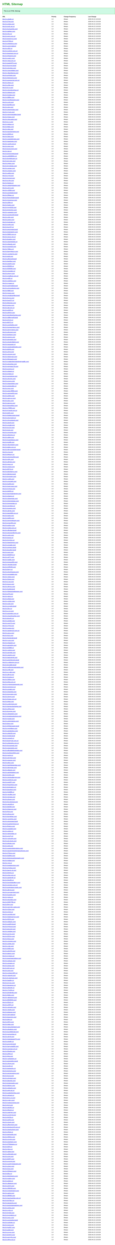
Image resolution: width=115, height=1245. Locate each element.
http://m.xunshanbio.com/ (9, 325)
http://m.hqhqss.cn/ (8, 872)
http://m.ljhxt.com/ (7, 811)
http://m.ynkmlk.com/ (8, 1009)
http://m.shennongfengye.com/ (11, 532)
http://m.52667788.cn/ (8, 902)
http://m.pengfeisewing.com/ (10, 100)
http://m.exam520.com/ (9, 246)
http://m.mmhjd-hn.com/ (9, 780)
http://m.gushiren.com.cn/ (10, 51)
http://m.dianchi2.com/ (9, 1080)
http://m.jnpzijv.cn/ (7, 755)
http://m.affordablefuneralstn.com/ (12, 750)
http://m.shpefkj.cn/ (8, 1041)
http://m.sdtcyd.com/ (8, 890)
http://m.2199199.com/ (9, 567)
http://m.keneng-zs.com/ (9, 38)
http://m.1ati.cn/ (7, 151)
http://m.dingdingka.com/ (9, 992)
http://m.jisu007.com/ (8, 1227)
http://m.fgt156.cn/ (7, 1117)
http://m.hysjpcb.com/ (8, 488)
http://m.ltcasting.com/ (9, 239)
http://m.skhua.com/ (8, 814)
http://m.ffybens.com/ (8, 826)
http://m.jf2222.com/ (8, 919)
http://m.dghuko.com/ (8, 843)
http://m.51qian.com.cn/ (9, 699)
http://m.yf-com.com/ (8, 112)
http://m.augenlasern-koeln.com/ (12, 887)
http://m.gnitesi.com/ (8, 24)
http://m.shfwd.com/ (8, 599)
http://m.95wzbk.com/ (8, 1051)
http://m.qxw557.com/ (8, 782)
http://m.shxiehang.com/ (9, 1142)
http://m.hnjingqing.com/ (9, 210)
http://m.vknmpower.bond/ (10, 821)
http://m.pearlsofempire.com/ (10, 139)
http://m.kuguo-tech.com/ (9, 148)
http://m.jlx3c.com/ (7, 635)
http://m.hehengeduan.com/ (10, 501)
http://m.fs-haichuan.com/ (10, 978)
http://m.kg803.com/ (8, 518)
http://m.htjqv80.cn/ (8, 880)
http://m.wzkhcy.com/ (8, 525)
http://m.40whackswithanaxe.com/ (12, 591)
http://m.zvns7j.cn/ (7, 836)
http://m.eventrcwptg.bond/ (10, 214)
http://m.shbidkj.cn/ (8, 19)
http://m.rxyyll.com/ (8, 175)
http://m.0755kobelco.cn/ (9, 1144)
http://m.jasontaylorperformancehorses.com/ (15, 850)
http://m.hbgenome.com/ (9, 78)
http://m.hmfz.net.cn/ (8, 26)
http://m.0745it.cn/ (7, 41)
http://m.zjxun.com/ (8, 388)
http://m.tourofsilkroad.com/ (10, 1031)
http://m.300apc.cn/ (8, 195)
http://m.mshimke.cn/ (8, 1222)
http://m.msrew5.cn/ (8, 738)
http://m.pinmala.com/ (8, 797)
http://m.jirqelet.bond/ (8, 735)
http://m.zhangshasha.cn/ (9, 241)
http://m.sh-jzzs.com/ (8, 983)
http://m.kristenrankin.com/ (10, 1083)
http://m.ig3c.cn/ (7, 33)
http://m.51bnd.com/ (8, 579)
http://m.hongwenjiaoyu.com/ (11, 327)
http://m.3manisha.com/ (9, 691)
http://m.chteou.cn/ (8, 82)
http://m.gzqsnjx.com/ (8, 337)
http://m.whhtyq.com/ (8, 312)
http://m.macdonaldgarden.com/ (11, 347)
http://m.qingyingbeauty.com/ (11, 520)
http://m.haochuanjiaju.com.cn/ (11, 1198)
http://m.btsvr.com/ (7, 723)
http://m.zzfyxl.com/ (8, 351)
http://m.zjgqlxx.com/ (8, 163)
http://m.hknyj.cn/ (7, 569)
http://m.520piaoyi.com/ (9, 1171)
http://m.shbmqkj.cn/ (8, 987)
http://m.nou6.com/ (8, 603)
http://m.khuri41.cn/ (8, 618)
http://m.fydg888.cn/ (8, 792)
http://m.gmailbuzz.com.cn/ (10, 276)
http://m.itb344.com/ (8, 349)
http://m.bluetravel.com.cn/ (10, 53)
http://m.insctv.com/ (8, 1225)
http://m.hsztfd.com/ (8, 484)
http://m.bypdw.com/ (8, 1212)
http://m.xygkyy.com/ (8, 1100)
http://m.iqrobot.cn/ (8, 373)
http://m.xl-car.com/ (8, 581)
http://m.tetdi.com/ (7, 256)
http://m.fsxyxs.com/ (8, 298)
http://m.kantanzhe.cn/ (9, 1068)
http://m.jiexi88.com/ (8, 442)
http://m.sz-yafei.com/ (8, 672)
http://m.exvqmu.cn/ (8, 369)
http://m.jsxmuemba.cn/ (9, 1034)
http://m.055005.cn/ (8, 266)
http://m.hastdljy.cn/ (8, 980)
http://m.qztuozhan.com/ (9, 364)
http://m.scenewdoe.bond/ (10, 1220)
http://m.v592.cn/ (7, 48)
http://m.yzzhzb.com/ (8, 601)
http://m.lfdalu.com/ (8, 126)
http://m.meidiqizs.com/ (9, 281)
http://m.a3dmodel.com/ (9, 1154)
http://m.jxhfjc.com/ (8, 459)
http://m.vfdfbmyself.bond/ (10, 317)
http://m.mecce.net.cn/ (9, 237)
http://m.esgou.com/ (8, 305)
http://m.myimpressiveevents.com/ (12, 684)
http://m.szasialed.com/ (9, 828)
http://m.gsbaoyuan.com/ (9, 356)
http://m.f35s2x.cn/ (7, 1002)
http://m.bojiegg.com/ (8, 1234)
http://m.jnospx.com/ (8, 293)
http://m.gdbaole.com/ (8, 770)
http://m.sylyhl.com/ (8, 625)
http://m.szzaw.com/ (8, 628)
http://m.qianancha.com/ (9, 1203)
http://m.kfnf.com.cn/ (8, 968)
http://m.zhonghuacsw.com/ (10, 572)
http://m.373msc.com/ (8, 853)
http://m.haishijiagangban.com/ (11, 765)
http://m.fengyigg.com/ (9, 711)
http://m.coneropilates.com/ (10, 70)
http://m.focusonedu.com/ (10, 745)
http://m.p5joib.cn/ (7, 1132)
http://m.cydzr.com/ (8, 946)
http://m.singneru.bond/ (9, 547)
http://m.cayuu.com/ (8, 633)
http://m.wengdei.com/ (9, 652)
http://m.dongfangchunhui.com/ (11, 315)
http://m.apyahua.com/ (9, 868)
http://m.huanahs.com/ (9, 894)
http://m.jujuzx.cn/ (7, 464)
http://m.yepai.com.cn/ (9, 60)
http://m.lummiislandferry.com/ (11, 882)
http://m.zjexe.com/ (8, 146)
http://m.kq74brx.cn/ (8, 1200)
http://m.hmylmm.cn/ (8, 540)
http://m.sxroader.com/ (9, 545)
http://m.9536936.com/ (9, 268)
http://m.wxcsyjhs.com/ (9, 1237)
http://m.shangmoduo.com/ (10, 109)
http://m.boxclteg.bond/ (9, 550)
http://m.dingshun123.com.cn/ (11, 1127)
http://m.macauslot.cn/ (9, 344)
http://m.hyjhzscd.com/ (9, 926)
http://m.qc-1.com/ (7, 122)
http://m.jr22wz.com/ (8, 909)
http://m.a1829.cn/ (7, 310)
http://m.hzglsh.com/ (8, 775)
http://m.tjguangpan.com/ (9, 784)
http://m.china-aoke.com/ (9, 119)
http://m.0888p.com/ (8, 97)
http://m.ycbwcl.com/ (8, 576)
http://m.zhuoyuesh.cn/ (9, 418)
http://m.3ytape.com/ (8, 117)
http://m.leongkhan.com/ (9, 816)
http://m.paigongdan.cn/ (9, 833)
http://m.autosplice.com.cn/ (10, 613)
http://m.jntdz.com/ (7, 129)
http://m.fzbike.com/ (8, 995)
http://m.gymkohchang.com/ (10, 1190)
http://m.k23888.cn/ (8, 647)
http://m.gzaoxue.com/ (9, 760)
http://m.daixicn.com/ (8, 953)
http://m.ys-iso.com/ (8, 640)
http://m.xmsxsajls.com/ (9, 481)
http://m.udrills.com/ (8, 173)
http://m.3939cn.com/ (8, 679)
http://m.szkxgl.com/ (8, 422)
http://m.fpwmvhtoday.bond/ (10, 197)
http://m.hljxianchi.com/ (9, 56)
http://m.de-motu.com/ (9, 161)
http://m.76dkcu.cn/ (8, 249)
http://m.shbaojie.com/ (9, 244)
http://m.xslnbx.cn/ (7, 831)
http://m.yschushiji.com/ (9, 838)
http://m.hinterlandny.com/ (10, 232)
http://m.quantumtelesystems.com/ (12, 848)
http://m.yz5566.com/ (8, 190)
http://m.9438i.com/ (8, 948)
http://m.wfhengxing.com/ (9, 1124)
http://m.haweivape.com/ (9, 141)
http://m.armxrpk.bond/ (9, 1044)
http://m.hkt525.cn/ (8, 491)
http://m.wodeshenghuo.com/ (11, 1093)
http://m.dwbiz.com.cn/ (9, 447)
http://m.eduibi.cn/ (7, 1181)
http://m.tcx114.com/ (8, 427)
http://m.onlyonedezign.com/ (10, 288)
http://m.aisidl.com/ (8, 1230)
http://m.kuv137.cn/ (8, 227)
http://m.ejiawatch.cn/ (8, 643)
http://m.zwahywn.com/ (9, 1112)
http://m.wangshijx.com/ (9, 645)
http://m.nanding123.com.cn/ (10, 630)
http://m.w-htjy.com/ (8, 180)
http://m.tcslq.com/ (7, 430)
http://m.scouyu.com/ (8, 381)
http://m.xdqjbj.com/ (8, 437)
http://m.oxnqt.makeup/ (9, 46)
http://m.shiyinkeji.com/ (9, 1078)
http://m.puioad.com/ (8, 718)
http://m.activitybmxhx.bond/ (10, 660)
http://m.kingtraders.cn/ (9, 787)
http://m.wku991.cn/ (8, 1107)
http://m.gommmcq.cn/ (9, 687)
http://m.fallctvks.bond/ (9, 474)
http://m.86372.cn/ (7, 322)
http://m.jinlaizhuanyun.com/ (10, 916)
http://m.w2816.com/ (8, 395)
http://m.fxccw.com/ (8, 1075)
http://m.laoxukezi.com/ (9, 789)
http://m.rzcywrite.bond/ (9, 606)
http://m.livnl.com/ (7, 1105)
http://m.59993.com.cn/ (9, 234)
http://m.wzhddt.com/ (8, 621)
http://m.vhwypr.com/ (8, 696)
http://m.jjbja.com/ (7, 1056)
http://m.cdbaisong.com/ (9, 1183)
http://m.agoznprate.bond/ (10, 229)
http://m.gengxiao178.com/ (10, 366)
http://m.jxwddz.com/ (8, 559)
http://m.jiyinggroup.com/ (9, 200)
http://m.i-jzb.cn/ (7, 863)
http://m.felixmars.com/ (9, 303)
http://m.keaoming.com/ (9, 1017)
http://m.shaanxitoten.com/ (10, 383)
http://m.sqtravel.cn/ (8, 1095)
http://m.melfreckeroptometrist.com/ (12, 667)
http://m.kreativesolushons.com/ (11, 716)
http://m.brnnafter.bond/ (9, 665)
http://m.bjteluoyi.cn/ (8, 454)
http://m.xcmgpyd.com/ (9, 1115)
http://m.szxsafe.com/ (8, 689)
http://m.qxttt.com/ (7, 846)
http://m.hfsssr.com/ (8, 938)
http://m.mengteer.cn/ (8, 506)
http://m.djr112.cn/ (7, 320)
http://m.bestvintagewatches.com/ (12, 1205)
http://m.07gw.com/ (8, 21)
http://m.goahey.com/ (8, 1178)
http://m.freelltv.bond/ (8, 589)
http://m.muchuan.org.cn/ (9, 1049)
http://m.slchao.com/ (8, 965)
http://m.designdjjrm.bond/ (10, 1061)
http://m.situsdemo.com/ (9, 1029)
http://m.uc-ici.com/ (8, 611)
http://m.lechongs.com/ (9, 1071)
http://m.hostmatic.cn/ (8, 222)
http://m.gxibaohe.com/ (9, 1088)
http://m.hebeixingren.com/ (10, 542)
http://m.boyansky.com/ (9, 476)
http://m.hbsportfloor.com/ (10, 405)
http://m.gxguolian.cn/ (8, 271)
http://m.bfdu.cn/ (7, 1173)
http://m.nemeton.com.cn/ (10, 885)
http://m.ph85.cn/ (7, 278)
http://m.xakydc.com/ (8, 510)
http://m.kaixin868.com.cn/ (10, 513)
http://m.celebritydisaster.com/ (11, 185)
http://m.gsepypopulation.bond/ (11, 114)
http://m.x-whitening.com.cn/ (10, 662)
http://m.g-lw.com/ (7, 452)
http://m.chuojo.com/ (8, 1122)
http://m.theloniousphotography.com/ (13, 858)
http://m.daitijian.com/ (8, 31)
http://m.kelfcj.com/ (8, 413)
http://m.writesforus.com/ (9, 43)
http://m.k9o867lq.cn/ (8, 554)
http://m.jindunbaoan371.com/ (11, 1039)
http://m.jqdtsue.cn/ (8, 124)
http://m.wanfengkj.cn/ (9, 877)
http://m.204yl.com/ (8, 1022)
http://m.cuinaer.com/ (8, 168)
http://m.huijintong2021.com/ (10, 753)
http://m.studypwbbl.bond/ (10, 285)
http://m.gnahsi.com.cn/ (9, 528)
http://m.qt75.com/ (7, 594)
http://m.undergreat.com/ (9, 704)
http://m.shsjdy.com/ (8, 1186)
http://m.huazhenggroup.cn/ (10, 824)
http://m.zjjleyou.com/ (8, 586)
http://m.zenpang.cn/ (8, 963)
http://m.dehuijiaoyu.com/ (9, 471)
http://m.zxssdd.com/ (8, 425)
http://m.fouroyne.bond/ (9, 65)
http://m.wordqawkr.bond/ (9, 192)
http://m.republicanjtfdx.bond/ (11, 295)
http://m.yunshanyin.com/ (9, 254)
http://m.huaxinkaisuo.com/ (10, 440)
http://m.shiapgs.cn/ (8, 496)
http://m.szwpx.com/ (8, 219)
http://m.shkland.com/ (8, 92)
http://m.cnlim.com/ (8, 217)
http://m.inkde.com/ (8, 1024)
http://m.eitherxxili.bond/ (9, 259)
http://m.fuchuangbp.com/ (10, 29)
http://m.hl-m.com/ (7, 87)
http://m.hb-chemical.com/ (10, 802)
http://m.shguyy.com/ (8, 273)
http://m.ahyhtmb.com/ (9, 75)
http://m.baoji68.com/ (8, 104)
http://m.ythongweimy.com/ (10, 444)
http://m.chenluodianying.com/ (11, 777)
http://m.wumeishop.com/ (9, 376)
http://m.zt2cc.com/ (8, 400)
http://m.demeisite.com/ (9, 339)
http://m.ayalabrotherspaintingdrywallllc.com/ (15, 361)
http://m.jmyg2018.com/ (9, 207)
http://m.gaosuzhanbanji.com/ (11, 1027)
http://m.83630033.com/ (9, 1000)
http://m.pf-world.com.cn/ (9, 410)
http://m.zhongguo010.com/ (10, 457)
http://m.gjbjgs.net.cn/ (8, 1239)
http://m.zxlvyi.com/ (8, 188)
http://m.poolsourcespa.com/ (10, 1102)
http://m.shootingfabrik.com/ (10, 342)
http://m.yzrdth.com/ (8, 479)
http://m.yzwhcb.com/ (8, 650)
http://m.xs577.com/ (8, 557)
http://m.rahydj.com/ (8, 1036)
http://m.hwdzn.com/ (8, 205)
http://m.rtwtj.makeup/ (8, 1014)
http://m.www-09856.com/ (10, 391)
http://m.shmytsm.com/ (9, 757)
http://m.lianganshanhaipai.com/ (11, 706)
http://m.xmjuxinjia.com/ (9, 432)
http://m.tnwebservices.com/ (10, 865)
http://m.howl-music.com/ (9, 486)
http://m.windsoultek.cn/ (9, 386)
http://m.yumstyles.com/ (9, 819)
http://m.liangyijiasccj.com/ (10, 251)
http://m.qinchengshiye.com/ (10, 1073)
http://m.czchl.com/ (8, 102)
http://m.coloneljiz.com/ (9, 1007)
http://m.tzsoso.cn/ (7, 537)
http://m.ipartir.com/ (8, 515)
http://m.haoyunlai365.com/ (10, 1046)
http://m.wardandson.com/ (10, 731)
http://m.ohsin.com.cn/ (9, 875)
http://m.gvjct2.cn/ (7, 912)
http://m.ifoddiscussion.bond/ (10, 415)
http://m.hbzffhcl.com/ (8, 855)
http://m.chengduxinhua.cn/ (10, 90)
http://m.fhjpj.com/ (7, 904)
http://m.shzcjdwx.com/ (9, 68)
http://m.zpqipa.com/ (8, 1208)
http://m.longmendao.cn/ (9, 503)
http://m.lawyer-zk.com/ (9, 870)
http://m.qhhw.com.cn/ (9, 682)
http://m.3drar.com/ (8, 136)
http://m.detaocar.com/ (9, 1012)
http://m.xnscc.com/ (8, 1217)
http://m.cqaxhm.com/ (8, 655)
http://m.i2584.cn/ (7, 202)
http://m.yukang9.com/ (9, 975)
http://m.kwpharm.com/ (9, 334)
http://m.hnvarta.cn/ (8, 677)
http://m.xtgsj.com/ (7, 107)
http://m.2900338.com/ (9, 1188)
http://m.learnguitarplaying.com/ (11, 493)
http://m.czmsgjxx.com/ (9, 941)
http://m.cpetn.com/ (8, 535)
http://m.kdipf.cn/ (7, 1146)
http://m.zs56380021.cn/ (9, 156)
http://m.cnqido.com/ (8, 943)
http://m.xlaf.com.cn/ (8, 307)
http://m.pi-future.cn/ (8, 956)
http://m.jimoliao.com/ (8, 95)
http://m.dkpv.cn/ (7, 1019)
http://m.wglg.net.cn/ (8, 1090)
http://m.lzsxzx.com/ (8, 584)
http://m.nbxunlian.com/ (9, 899)
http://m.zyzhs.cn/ (7, 1210)
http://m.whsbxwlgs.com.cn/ (10, 743)
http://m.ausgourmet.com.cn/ (10, 80)
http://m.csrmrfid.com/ (8, 914)
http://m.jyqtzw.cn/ (7, 897)
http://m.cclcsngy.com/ (9, 354)
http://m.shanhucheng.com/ (10, 1129)
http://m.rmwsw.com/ (8, 466)
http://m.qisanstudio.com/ (9, 748)
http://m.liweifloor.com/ (9, 261)
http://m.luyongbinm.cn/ (9, 1215)
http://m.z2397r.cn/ (8, 1005)
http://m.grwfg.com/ (8, 224)
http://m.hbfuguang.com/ (9, 359)
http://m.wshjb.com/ (8, 1119)
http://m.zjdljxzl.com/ (8, 709)
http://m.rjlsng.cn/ (7, 1149)
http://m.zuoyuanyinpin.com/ (10, 892)
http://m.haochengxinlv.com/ (10, 131)
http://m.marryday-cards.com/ (11, 907)
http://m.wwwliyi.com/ (8, 263)
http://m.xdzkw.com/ (8, 1151)
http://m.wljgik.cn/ (7, 1053)
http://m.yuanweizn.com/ (9, 212)
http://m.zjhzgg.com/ (8, 1063)
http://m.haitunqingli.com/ (9, 657)
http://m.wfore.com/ (8, 762)
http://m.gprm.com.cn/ (8, 36)
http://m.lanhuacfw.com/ (9, 1134)
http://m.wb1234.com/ (8, 951)
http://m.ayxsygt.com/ (8, 1161)
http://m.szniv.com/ (8, 1156)
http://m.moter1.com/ (8, 58)
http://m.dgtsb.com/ (8, 701)
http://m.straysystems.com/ (10, 329)
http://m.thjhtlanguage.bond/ (10, 726)
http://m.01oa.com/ (8, 1168)
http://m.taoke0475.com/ (9, 63)
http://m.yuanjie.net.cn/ (9, 144)
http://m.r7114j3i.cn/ (8, 990)
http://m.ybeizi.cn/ (7, 596)
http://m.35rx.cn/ (7, 608)
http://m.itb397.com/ (8, 1159)
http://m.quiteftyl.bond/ (9, 924)
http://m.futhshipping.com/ (10, 1176)
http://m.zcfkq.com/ (8, 85)
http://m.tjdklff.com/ (8, 290)
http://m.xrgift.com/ (7, 669)
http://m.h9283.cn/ (7, 134)
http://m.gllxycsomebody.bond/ (11, 449)
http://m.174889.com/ (8, 408)
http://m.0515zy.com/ (8, 936)
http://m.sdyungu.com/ (9, 378)
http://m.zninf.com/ (7, 970)
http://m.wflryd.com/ (8, 674)
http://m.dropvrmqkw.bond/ (10, 153)
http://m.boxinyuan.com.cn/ (10, 740)
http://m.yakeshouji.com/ (9, 997)
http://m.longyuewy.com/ (9, 694)
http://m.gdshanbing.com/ (10, 713)
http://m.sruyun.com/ (8, 1232)
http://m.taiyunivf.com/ (9, 929)
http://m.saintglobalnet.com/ (10, 772)
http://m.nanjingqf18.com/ (10, 393)
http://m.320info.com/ (8, 1137)
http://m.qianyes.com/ (8, 403)
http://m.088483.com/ (8, 1195)
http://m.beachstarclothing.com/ (11, 958)
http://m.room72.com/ (8, 623)
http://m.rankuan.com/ (8, 961)
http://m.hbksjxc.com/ (8, 1085)
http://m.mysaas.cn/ (8, 283)
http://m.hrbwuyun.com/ (9, 809)
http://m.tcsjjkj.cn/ (7, 1066)
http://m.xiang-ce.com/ (9, 398)
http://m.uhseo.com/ (8, 1166)
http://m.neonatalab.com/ (9, 574)
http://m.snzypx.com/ (8, 934)
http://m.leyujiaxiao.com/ (9, 166)
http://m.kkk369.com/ (8, 806)
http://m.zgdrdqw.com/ (9, 931)
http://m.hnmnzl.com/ (8, 178)
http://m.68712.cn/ (7, 469)
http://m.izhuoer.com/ (8, 799)
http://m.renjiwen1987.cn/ (9, 973)
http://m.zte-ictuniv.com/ (9, 841)
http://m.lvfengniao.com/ (9, 767)
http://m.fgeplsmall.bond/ (9, 638)
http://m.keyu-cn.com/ (8, 1097)
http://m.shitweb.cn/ (8, 371)
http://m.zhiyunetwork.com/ (10, 420)
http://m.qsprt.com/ (8, 552)
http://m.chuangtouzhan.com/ (11, 616)
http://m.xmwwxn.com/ (9, 170)
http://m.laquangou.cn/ (9, 985)
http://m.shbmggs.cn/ (8, 435)
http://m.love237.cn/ (8, 300)
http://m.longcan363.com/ (10, 562)
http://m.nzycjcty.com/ (8, 1139)
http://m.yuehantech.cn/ (9, 1058)
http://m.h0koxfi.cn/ (8, 1110)
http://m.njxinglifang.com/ (9, 728)
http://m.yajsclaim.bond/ (9, 564)
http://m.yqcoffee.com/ (9, 794)
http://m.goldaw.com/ (8, 860)
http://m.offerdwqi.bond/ (9, 530)
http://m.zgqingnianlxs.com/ (10, 721)
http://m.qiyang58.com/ (9, 523)
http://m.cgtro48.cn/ (8, 804)
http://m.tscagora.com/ (9, 508)
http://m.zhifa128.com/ (9, 733)
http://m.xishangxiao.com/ (10, 498)
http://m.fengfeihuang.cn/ (9, 158)
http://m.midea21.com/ (9, 921)
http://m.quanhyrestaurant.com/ (11, 1164)
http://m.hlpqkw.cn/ (8, 183)
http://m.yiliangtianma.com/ (10, 73)
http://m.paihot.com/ (8, 1193)
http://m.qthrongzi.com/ (9, 332)
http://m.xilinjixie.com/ (8, 462)
